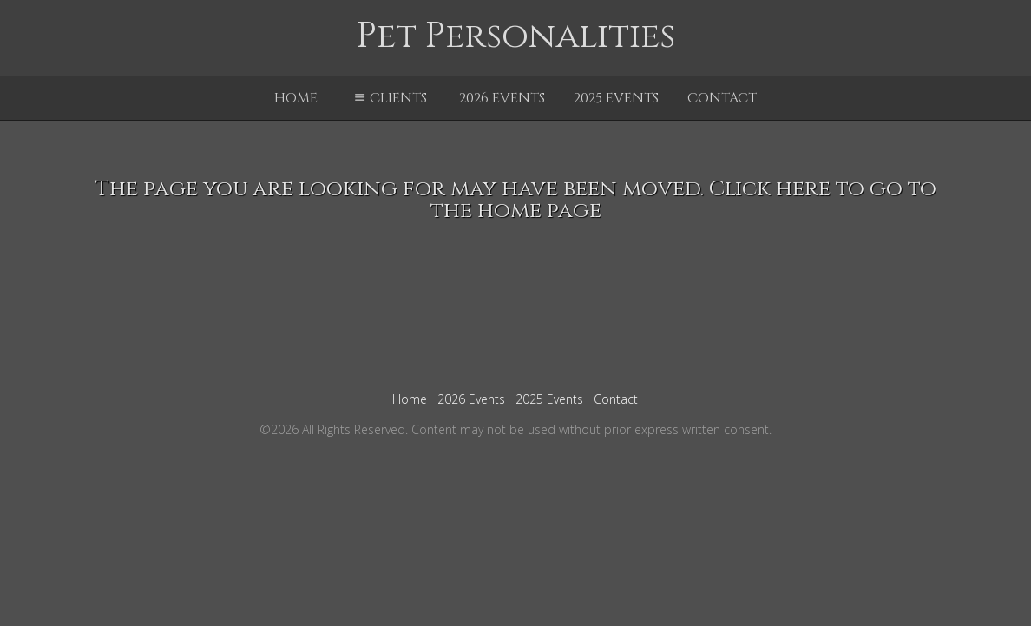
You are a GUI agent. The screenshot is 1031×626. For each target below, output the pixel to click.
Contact (722, 98)
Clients (388, 98)
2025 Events (616, 98)
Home (296, 98)
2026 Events (502, 98)
